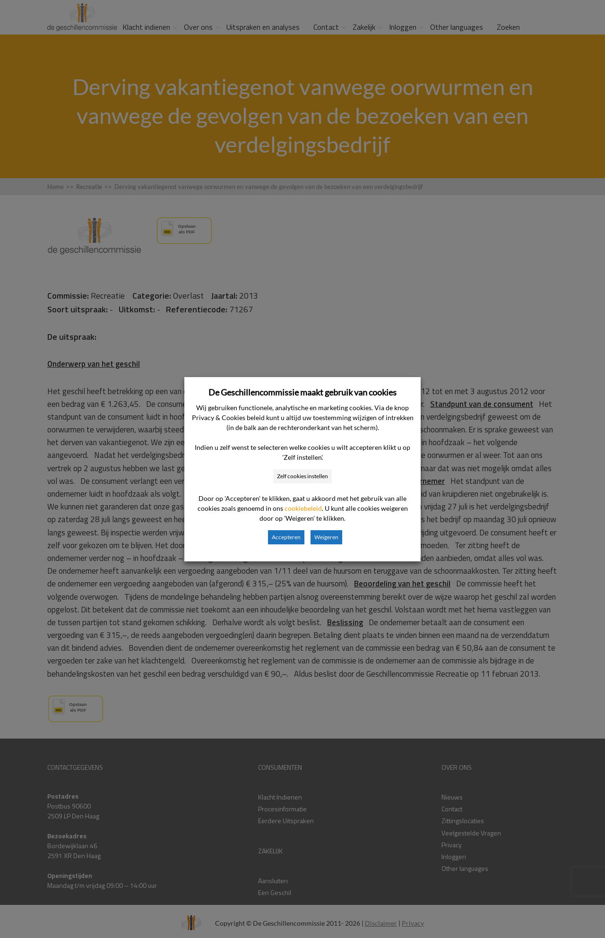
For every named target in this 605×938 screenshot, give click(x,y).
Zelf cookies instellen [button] (302, 476)
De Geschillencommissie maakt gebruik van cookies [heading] (302, 392)
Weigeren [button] (326, 537)
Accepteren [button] (286, 537)
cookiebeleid (303, 508)
